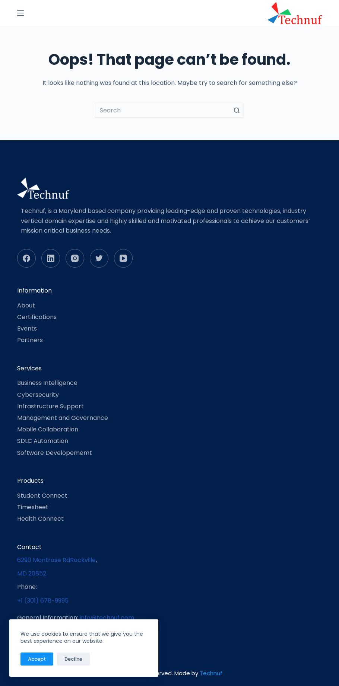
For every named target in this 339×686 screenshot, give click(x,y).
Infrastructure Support (50, 406)
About (26, 305)
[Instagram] (75, 258)
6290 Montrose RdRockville (56, 560)
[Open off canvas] (20, 13)
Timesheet (32, 507)
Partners (30, 340)
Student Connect (42, 495)
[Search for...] (169, 110)
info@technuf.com (107, 617)
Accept (37, 659)
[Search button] (236, 110)
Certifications (37, 317)
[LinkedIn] (50, 258)
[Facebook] (26, 258)
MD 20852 (31, 573)
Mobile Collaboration (47, 429)
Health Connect (40, 518)
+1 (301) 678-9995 (43, 600)
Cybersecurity (38, 394)
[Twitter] (99, 258)
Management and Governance (62, 418)
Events (27, 328)
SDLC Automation (42, 441)
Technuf (211, 673)
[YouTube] (123, 258)
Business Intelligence (47, 383)
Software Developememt (54, 453)
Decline (73, 659)
